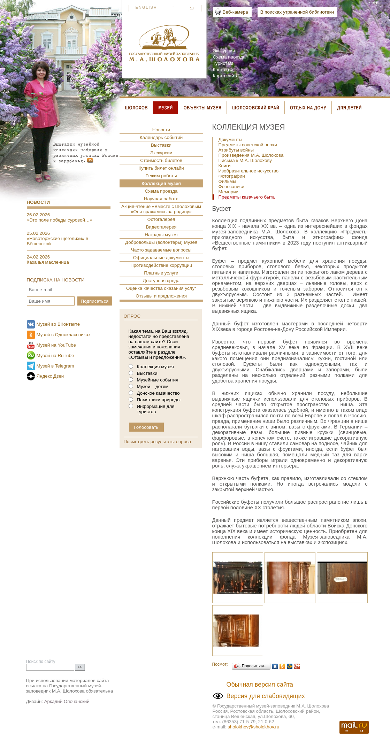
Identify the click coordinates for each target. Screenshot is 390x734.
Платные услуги (161, 273)
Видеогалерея (161, 227)
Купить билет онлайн (161, 168)
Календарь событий (161, 137)
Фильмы (227, 181)
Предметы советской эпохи (248, 144)
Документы (231, 139)
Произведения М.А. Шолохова (251, 155)
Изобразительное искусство (249, 170)
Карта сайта (226, 75)
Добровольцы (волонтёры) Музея (161, 242)
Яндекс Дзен (50, 376)
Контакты (223, 69)
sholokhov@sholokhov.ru (253, 726)
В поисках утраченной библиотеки (297, 12)
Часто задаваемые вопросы (161, 250)
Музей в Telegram (55, 366)
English (146, 7)
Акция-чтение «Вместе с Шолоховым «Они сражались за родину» (161, 209)
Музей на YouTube (56, 345)
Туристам (223, 63)
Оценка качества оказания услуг (161, 288)
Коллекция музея (161, 183)
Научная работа (161, 198)
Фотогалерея (161, 219)
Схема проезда (229, 57)
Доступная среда (161, 280)
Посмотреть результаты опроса (157, 441)
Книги (225, 165)
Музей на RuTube (55, 355)
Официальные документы (161, 257)
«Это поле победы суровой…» (59, 220)
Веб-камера (235, 12)
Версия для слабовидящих (266, 696)
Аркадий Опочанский (67, 701)
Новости (38, 202)
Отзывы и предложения (161, 296)
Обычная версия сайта (260, 684)
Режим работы (161, 175)
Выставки (161, 145)
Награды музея (161, 234)
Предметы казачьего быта (247, 197)
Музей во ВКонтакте (58, 324)
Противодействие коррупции (161, 265)
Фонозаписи (231, 186)
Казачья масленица (48, 262)
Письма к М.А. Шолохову (245, 160)
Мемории (229, 191)
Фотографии (232, 176)
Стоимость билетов (161, 160)
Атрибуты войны (236, 150)
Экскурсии (224, 50)
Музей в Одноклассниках (64, 334)
